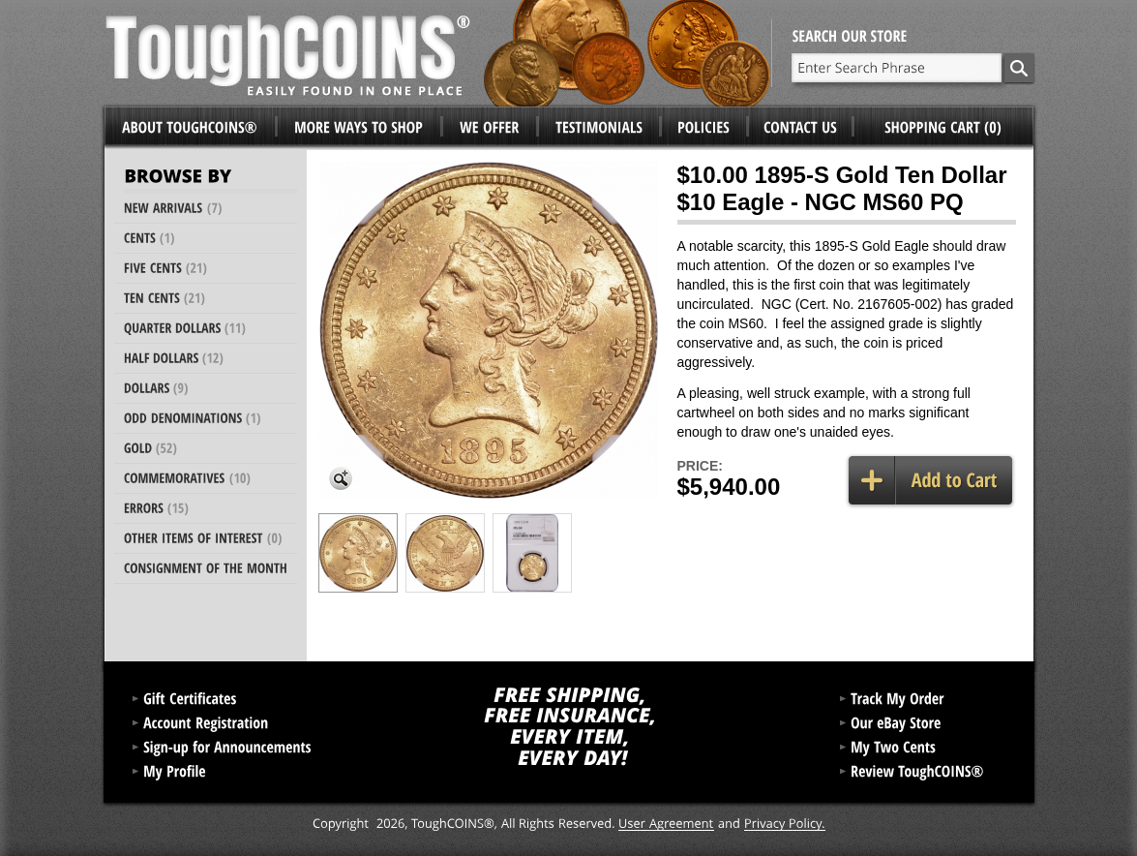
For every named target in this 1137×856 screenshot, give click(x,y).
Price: (700, 466)
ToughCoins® (438, 53)
